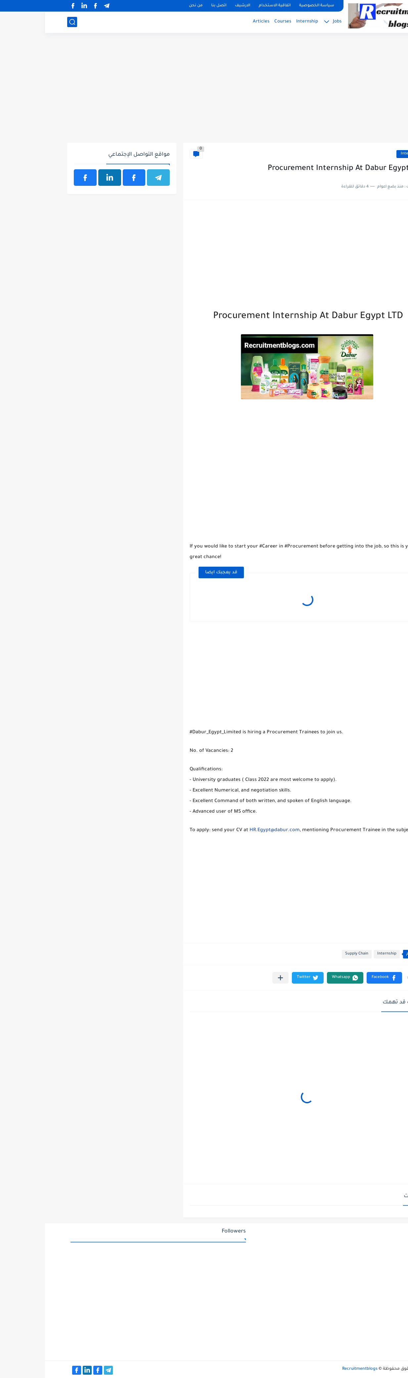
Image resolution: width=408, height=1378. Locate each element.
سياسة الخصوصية (271, 6)
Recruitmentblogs (315, 1369)
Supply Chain (311, 954)
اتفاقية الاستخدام (230, 6)
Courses (237, 21)
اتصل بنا (173, 6)
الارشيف (197, 6)
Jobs (292, 21)
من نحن (151, 6)
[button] (339, 978)
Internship (262, 21)
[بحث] (27, 22)
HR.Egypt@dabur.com (229, 830)
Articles (216, 21)
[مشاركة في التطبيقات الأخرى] (235, 978)
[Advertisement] (204, 91)
